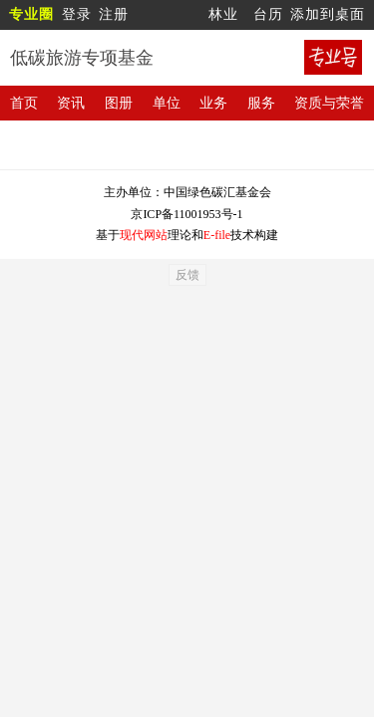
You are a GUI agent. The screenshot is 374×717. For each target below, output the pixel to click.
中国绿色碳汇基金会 (217, 192)
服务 (261, 103)
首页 (24, 103)
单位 (167, 103)
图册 (119, 103)
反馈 (187, 275)
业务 (213, 103)
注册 (114, 14)
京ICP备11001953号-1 (186, 214)
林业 (223, 14)
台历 (268, 14)
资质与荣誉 (329, 103)
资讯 (71, 103)
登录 (77, 14)
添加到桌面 (327, 14)
